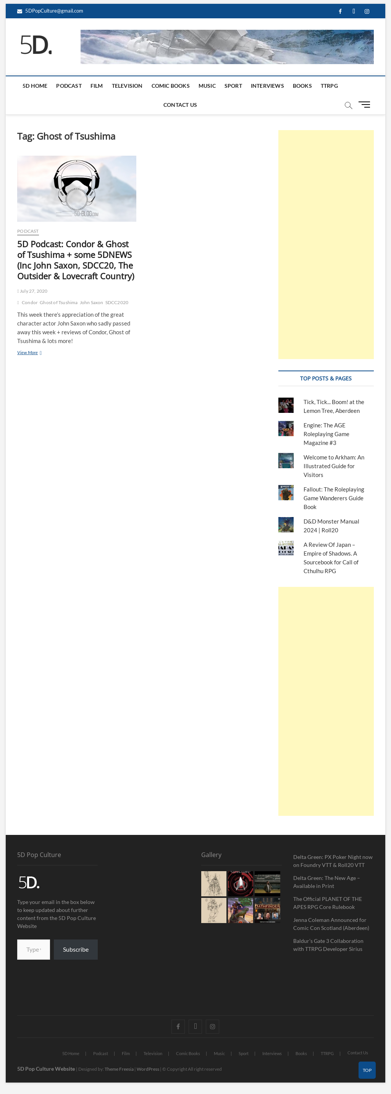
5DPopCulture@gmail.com (50, 11)
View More (36, 352)
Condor (30, 302)
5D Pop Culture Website (46, 1068)
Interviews (267, 85)
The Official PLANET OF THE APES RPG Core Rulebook (327, 903)
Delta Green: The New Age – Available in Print (326, 882)
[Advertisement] (326, 244)
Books (302, 85)
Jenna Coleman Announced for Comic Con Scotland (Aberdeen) (331, 924)
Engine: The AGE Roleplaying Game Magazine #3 (326, 434)
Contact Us (180, 105)
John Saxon (91, 302)
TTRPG (329, 85)
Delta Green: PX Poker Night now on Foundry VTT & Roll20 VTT (333, 861)
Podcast (68, 85)
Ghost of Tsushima (59, 302)
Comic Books (171, 85)
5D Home (35, 85)
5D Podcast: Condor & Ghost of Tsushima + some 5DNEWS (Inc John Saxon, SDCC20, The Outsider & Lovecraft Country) (75, 260)
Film (96, 85)
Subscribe (76, 949)
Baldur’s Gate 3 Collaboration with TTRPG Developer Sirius (328, 945)
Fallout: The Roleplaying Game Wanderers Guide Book (334, 498)
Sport (233, 85)
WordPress (148, 1069)
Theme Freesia (119, 1069)
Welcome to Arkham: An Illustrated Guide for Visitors (334, 466)
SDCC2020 (117, 302)
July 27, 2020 (32, 291)
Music (207, 85)
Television (127, 85)
